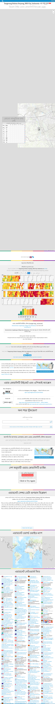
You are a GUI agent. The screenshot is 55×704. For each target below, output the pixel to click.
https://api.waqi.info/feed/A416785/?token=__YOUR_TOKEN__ (34, 358)
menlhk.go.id (27, 283)
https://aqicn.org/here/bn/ (27, 304)
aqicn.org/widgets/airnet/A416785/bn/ (34, 348)
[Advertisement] (27, 395)
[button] (39, 128)
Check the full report (27, 485)
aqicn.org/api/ (32, 360)
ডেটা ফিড (12, 323)
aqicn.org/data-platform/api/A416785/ (43, 360)
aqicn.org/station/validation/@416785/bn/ (27, 473)
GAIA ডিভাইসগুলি (5, 330)
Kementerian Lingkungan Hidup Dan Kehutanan (24, 281)
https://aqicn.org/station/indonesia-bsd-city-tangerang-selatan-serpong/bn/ (27, 312)
